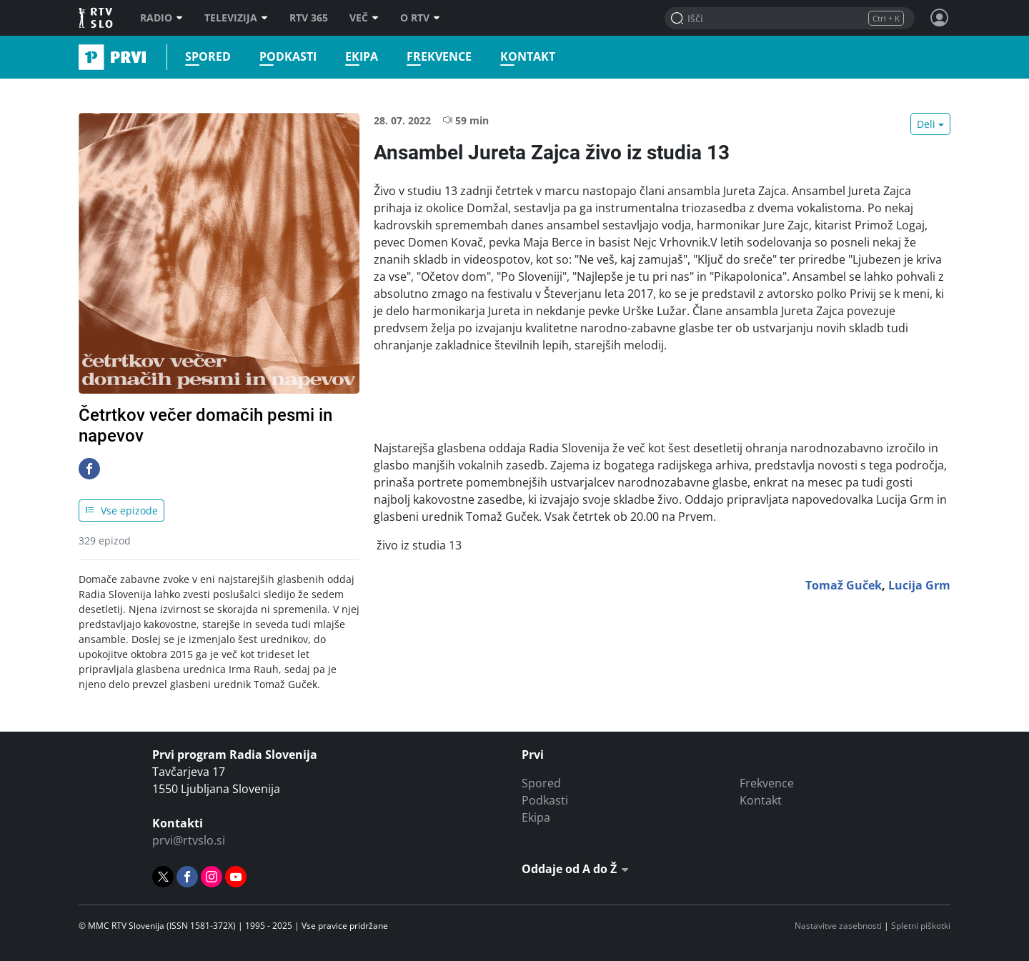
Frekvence (439, 57)
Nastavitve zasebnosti (838, 926)
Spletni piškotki (920, 926)
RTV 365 (308, 18)
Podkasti (288, 57)
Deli (926, 124)
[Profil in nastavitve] (939, 18)
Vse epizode (121, 510)
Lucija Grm (919, 585)
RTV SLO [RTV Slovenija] (97, 18)
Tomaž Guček (843, 585)
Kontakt (527, 57)
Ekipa (361, 57)
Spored (208, 57)
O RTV (420, 18)
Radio (161, 18)
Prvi (83, 57)
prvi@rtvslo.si (188, 840)
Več (364, 18)
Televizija (236, 18)
